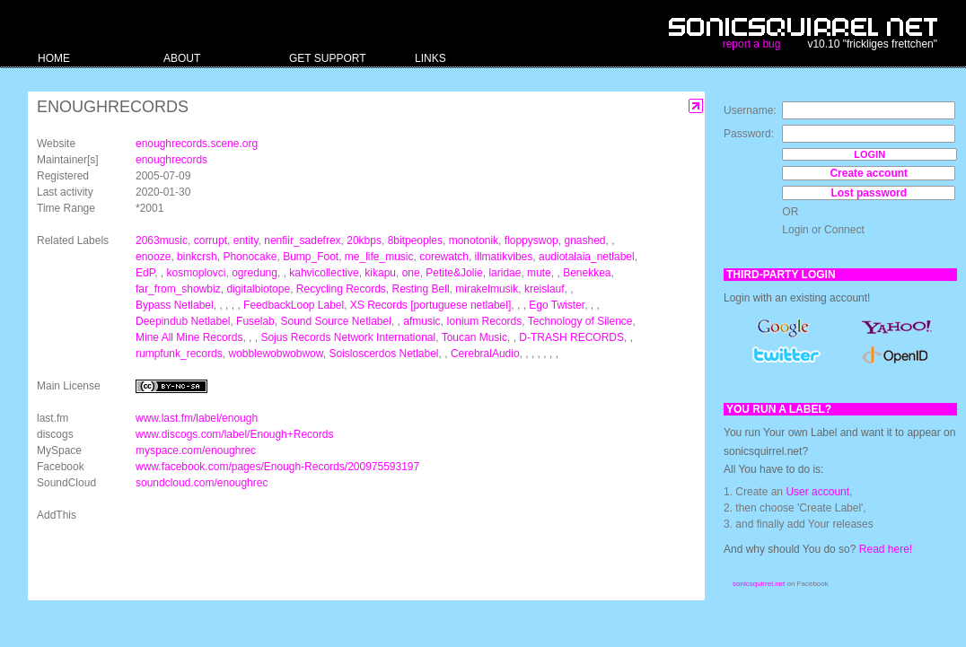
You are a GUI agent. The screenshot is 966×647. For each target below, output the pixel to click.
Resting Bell (421, 289)
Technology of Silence (580, 321)
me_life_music (379, 256)
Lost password (868, 193)
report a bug (752, 44)
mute (539, 273)
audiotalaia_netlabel (587, 256)
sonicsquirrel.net (759, 584)
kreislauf (544, 289)
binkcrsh (197, 256)
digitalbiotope (258, 289)
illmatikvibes (504, 256)
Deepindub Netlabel (183, 321)
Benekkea (586, 273)
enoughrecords (171, 159)
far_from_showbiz (178, 289)
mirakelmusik (486, 289)
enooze (153, 256)
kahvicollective (323, 273)
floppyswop (531, 240)
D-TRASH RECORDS (571, 337)
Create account (869, 173)
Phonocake (250, 256)
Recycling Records (341, 289)
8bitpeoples (415, 240)
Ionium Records (484, 321)
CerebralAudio (485, 353)
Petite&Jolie (454, 273)
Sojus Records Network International (347, 337)
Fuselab (255, 321)
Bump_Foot (310, 256)
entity (246, 240)
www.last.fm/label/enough (197, 418)
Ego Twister (556, 305)
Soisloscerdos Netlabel (383, 353)
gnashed (584, 240)
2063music (162, 240)
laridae (504, 273)
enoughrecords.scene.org (197, 143)
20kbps (364, 240)
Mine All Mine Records (189, 337)
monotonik (473, 240)
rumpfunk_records (179, 353)
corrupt (210, 240)
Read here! (885, 549)
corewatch (444, 256)
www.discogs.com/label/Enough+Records (234, 434)
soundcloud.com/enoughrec (202, 483)
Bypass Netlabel (175, 305)
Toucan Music (474, 337)
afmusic (421, 321)
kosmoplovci (195, 273)
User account (817, 491)
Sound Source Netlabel (335, 321)
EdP (145, 273)
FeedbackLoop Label (293, 305)
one (411, 273)
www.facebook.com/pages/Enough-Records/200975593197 (277, 466)
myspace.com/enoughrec (196, 450)
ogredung (254, 273)
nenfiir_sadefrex (302, 240)
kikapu (380, 273)
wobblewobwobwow (275, 353)
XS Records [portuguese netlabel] (430, 305)
